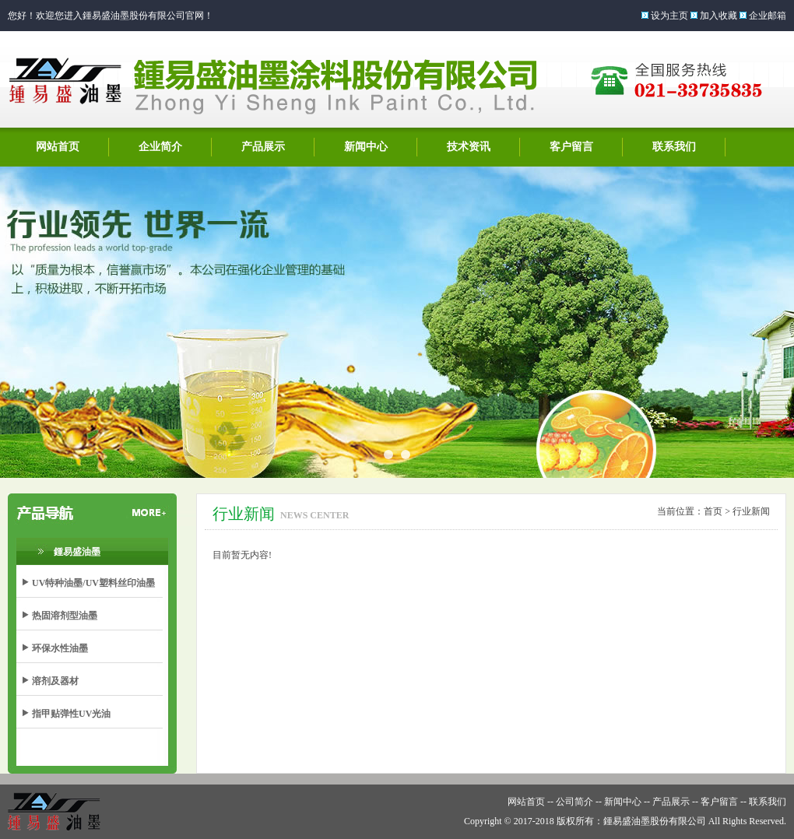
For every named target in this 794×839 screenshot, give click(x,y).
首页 (713, 511)
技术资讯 (468, 147)
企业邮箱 (767, 15)
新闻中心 (366, 147)
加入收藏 (718, 15)
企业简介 (160, 147)
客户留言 (571, 147)
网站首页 (57, 147)
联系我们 (674, 147)
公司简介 (574, 801)
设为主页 (669, 15)
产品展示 (263, 147)
